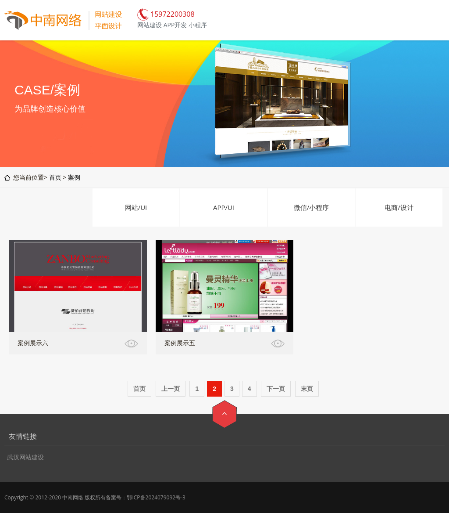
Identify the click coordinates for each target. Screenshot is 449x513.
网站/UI (136, 207)
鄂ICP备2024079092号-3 (156, 497)
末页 (307, 388)
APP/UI (223, 207)
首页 (55, 177)
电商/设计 (399, 207)
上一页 (170, 388)
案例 (74, 177)
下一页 (276, 388)
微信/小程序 (311, 207)
